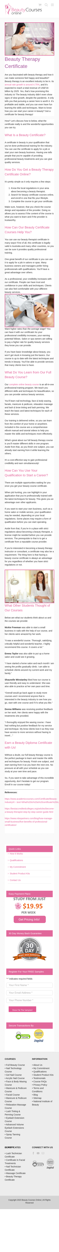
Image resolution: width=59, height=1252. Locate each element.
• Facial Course (12, 1094)
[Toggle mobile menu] (52, 4)
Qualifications (16, 860)
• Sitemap (37, 1098)
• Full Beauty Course (15, 1065)
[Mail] (43, 1153)
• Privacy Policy (39, 1085)
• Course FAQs (39, 1081)
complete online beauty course (24, 384)
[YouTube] (38, 1153)
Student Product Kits (20, 873)
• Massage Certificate (15, 1173)
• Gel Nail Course (13, 1075)
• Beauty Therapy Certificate (13, 1178)
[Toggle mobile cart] (40, 4)
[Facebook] (33, 1153)
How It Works (16, 853)
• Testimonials (39, 1078)
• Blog (35, 1094)
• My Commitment (41, 1068)
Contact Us (15, 880)
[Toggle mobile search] (46, 4)
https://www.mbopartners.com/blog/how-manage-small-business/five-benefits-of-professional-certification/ (29, 821)
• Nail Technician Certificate (13, 1168)
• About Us (37, 1065)
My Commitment (18, 867)
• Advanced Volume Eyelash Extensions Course (14, 1127)
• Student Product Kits (42, 1075)
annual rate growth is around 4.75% (22, 84)
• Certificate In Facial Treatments (15, 1162)
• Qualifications (39, 1071)
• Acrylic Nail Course (15, 1078)
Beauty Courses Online (31, 1200)
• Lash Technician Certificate (13, 1155)
